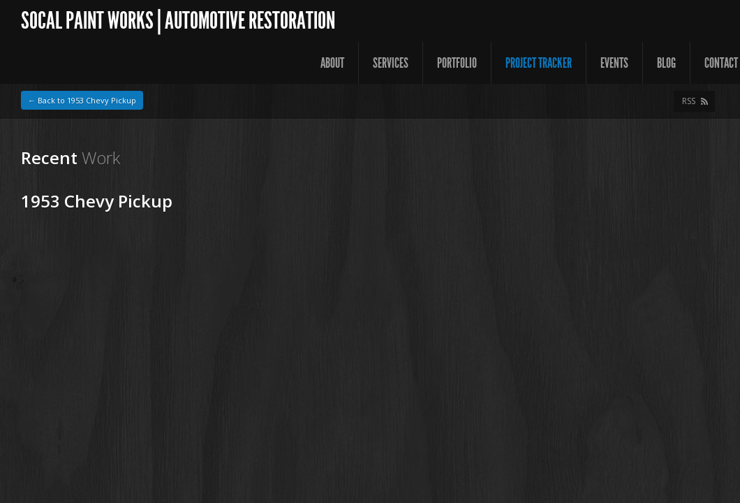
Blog (666, 62)
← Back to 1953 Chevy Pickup (82, 100)
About (332, 62)
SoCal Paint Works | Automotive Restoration (178, 20)
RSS (688, 101)
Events (614, 62)
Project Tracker (538, 62)
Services (390, 62)
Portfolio (457, 62)
